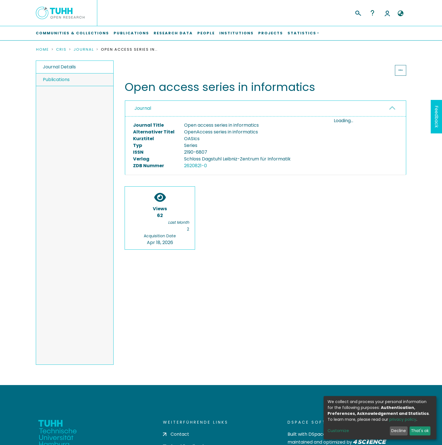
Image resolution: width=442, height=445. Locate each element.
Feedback (436, 117)
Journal (84, 49)
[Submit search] (357, 12)
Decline (398, 430)
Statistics (378, 70)
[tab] (265, 109)
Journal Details (59, 67)
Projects (270, 33)
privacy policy (402, 419)
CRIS (61, 49)
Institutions (236, 33)
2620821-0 (195, 165)
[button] (400, 13)
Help (372, 13)
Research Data (173, 33)
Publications (131, 33)
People (206, 33)
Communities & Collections (72, 33)
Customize (338, 430)
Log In (387, 13)
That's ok (420, 430)
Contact (176, 434)
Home (42, 49)
